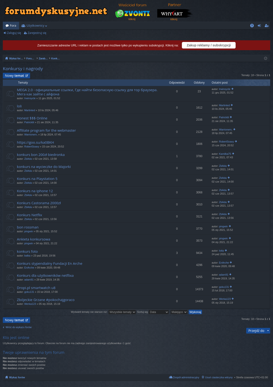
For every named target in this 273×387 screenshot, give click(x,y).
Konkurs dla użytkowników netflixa (45, 275)
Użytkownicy (35, 25)
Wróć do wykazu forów (18, 327)
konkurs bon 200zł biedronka (41, 154)
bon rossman (28, 227)
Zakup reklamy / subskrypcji (209, 45)
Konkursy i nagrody (23, 68)
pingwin (28, 231)
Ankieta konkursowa (33, 239)
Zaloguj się (14, 33)
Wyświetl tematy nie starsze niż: (103, 311)
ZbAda (28, 158)
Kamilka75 (225, 153)
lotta (221, 250)
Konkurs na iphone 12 (35, 191)
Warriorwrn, (30, 134)
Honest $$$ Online (32, 118)
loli (19, 106)
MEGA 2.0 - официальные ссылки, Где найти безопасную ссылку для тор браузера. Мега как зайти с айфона (87, 92)
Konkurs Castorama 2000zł (39, 203)
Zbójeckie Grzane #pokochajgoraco (45, 299)
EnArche (29, 267)
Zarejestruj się (37, 33)
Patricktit (29, 122)
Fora (13, 25)
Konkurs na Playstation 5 (37, 178)
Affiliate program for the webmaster (46, 130)
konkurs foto (27, 251)
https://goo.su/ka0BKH (35, 142)
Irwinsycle (29, 98)
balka (27, 255)
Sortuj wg (153, 311)
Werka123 (30, 303)
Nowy (14, 75)
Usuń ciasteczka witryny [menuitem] (219, 377)
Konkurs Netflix (29, 215)
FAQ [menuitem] (253, 26)
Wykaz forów (17, 377)
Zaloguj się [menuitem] (260, 26)
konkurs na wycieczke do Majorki (44, 166)
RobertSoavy (31, 146)
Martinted (29, 110)
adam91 (29, 279)
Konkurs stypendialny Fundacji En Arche (49, 263)
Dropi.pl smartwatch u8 (36, 287)
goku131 (29, 291)
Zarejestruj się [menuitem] (267, 26)
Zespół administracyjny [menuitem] (186, 377)
